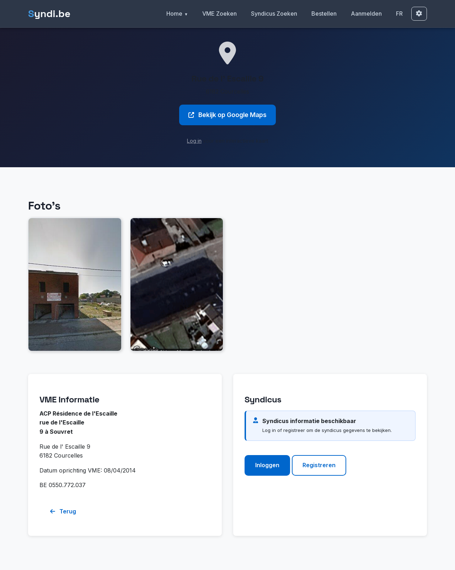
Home (174, 13)
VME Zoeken (219, 13)
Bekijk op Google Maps (227, 114)
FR (399, 13)
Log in (194, 141)
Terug (63, 511)
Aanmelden (366, 13)
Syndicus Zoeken (274, 13)
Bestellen (324, 13)
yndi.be (49, 14)
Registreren (319, 465)
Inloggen (267, 465)
